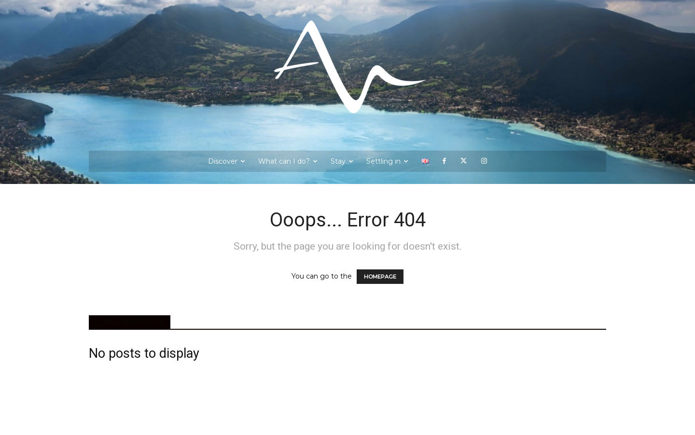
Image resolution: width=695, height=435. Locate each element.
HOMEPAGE (380, 276)
